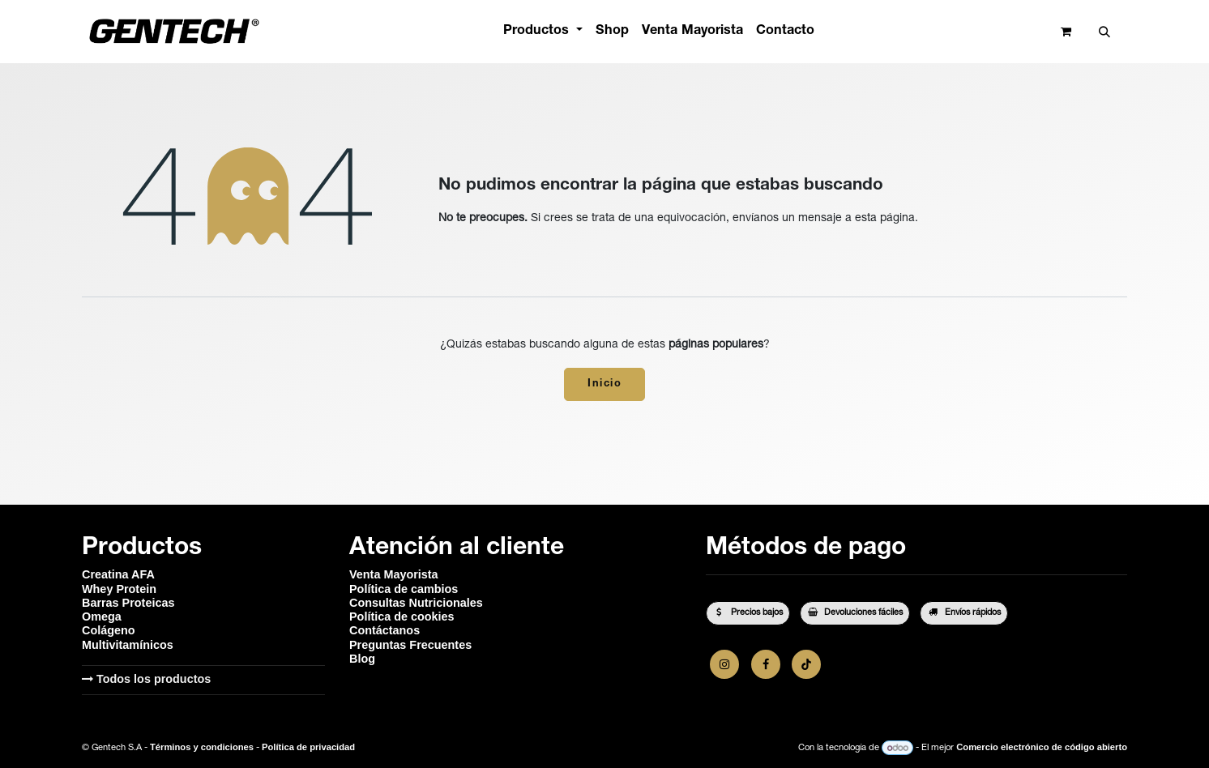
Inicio (604, 384)
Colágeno (108, 630)
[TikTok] (806, 664)
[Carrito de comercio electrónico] (1066, 32)
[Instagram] (724, 664)
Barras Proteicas (128, 602)
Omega (102, 616)
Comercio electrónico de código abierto (1041, 748)
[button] (1104, 32)
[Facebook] (766, 664)
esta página (885, 218)
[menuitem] (543, 31)
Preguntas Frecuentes (410, 644)
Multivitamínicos (127, 644)
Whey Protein (119, 588)
